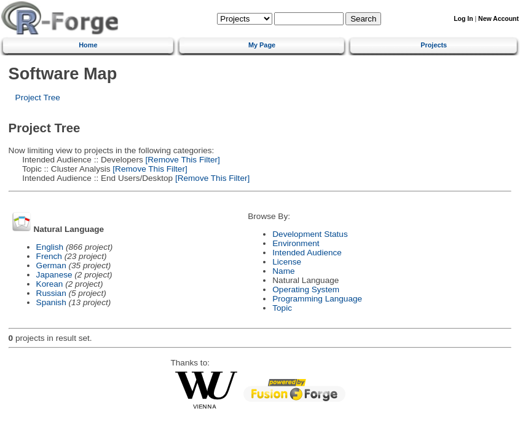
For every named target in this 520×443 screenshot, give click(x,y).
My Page (261, 45)
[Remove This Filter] (181, 159)
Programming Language (317, 298)
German (51, 265)
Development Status (309, 234)
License (286, 261)
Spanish (51, 302)
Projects (433, 45)
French (49, 256)
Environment (295, 243)
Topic (282, 308)
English (50, 247)
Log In (463, 18)
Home (88, 45)
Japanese (54, 274)
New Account (498, 18)
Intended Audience (307, 252)
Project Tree (37, 97)
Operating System (305, 289)
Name (283, 271)
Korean (49, 284)
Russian (51, 293)
